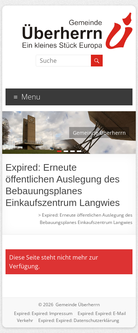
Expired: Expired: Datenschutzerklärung (78, 320)
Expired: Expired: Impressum (43, 313)
